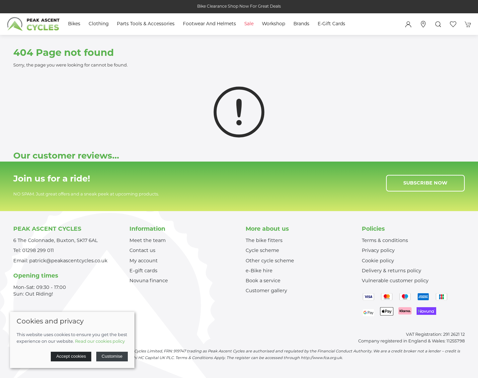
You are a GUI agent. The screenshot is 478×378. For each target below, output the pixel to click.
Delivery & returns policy (391, 271)
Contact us (142, 250)
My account (143, 261)
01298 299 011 (38, 250)
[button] (438, 24)
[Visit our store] (423, 24)
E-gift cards (143, 271)
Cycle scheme (262, 250)
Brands (301, 24)
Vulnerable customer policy (395, 281)
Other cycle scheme (270, 261)
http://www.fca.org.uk (321, 358)
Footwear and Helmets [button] (209, 24)
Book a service (263, 281)
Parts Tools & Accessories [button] (146, 24)
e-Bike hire (259, 271)
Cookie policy (378, 261)
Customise (112, 356)
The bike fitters (264, 240)
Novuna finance (148, 281)
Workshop (273, 24)
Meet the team (147, 240)
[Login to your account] (408, 24)
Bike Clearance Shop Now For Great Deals (239, 7)
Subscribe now (425, 183)
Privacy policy (378, 250)
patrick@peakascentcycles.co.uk (68, 261)
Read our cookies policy (100, 341)
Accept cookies (71, 356)
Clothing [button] (99, 24)
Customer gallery (266, 291)
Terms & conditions (385, 240)
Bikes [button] (74, 24)
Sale (249, 24)
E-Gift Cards (331, 24)
